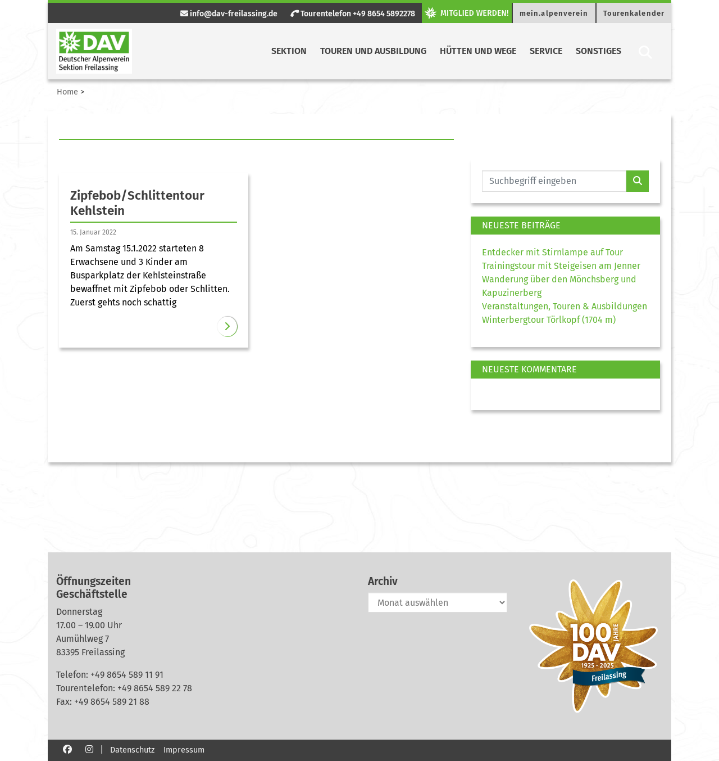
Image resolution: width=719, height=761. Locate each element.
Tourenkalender (634, 13)
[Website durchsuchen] (554, 181)
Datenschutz (132, 750)
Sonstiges (598, 51)
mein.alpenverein (554, 13)
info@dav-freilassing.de (228, 14)
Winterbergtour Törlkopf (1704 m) (549, 319)
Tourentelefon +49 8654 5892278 (352, 14)
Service (546, 51)
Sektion (289, 51)
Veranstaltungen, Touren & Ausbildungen (564, 306)
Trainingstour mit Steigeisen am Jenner (561, 265)
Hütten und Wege (478, 51)
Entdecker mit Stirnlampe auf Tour (552, 252)
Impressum (183, 750)
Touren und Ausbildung (373, 51)
